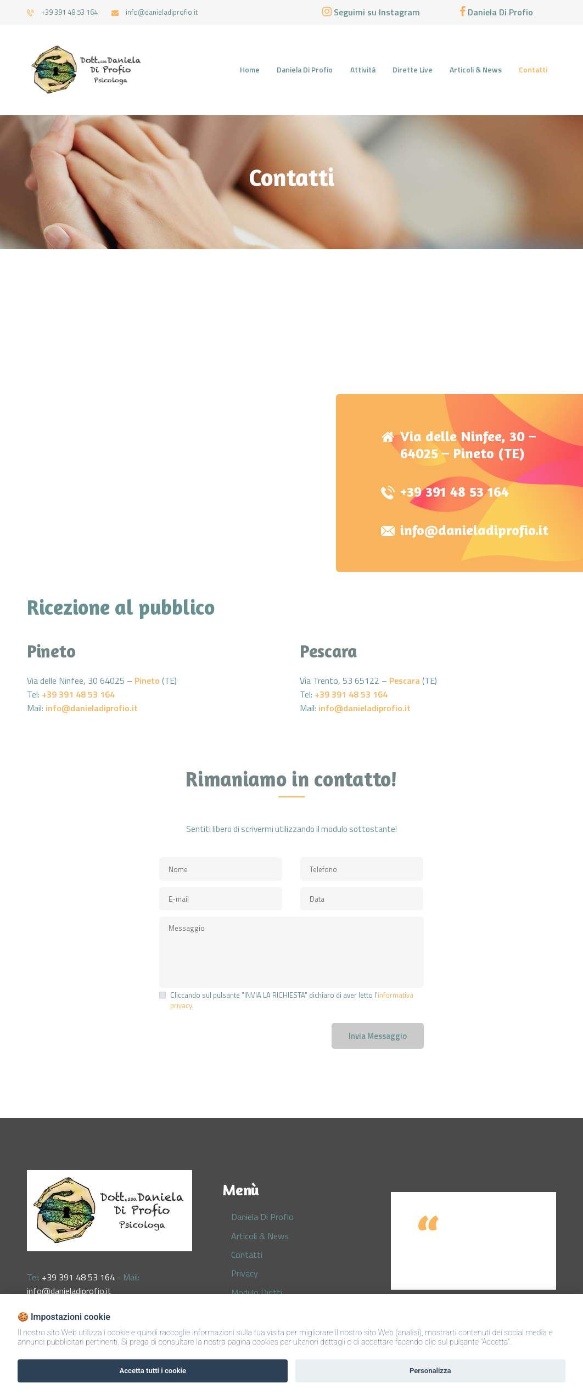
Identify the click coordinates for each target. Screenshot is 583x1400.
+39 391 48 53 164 (454, 491)
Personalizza (430, 1371)
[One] (291, 403)
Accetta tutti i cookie (152, 1371)
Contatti (246, 1254)
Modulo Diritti (256, 1292)
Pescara (404, 680)
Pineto (147, 680)
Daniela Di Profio (262, 1216)
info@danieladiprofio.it (474, 530)
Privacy (244, 1273)
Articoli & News (260, 1235)
